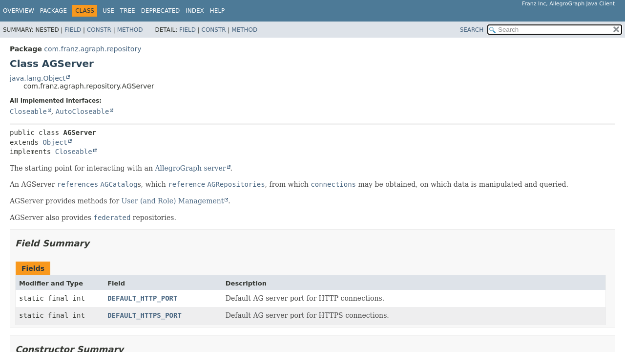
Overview (18, 10)
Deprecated (160, 10)
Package (53, 10)
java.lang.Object (37, 78)
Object (54, 142)
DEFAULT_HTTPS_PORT (144, 315)
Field (72, 29)
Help (217, 10)
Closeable (28, 111)
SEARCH (472, 29)
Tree (127, 10)
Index (195, 10)
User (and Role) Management (173, 201)
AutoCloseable (82, 111)
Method (130, 29)
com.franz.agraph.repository (92, 49)
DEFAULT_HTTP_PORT (142, 298)
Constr (99, 29)
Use (108, 10)
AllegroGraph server (190, 168)
